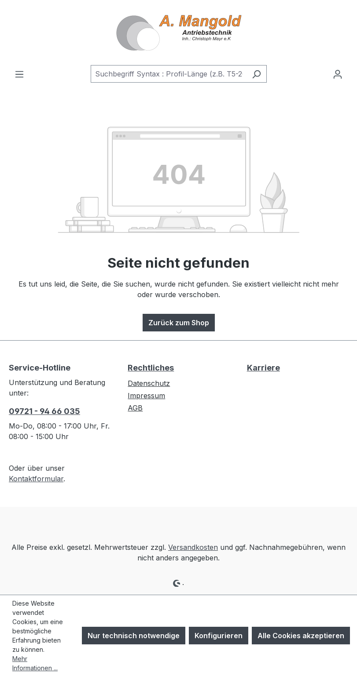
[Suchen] (256, 74)
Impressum (146, 395)
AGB (135, 407)
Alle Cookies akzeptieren (301, 635)
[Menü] (19, 74)
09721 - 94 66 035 (44, 411)
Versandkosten (193, 547)
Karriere (263, 367)
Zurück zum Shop (178, 322)
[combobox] (169, 74)
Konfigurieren (219, 635)
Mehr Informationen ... (35, 663)
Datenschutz (149, 383)
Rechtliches (151, 367)
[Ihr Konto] (337, 74)
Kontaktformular (36, 478)
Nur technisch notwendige (134, 635)
